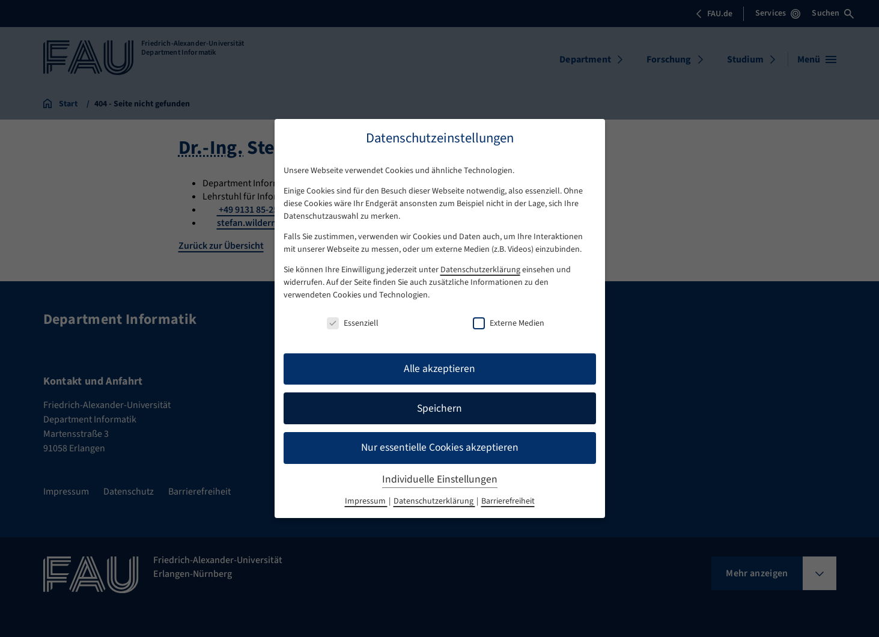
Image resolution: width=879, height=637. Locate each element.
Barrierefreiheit (508, 501)
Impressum (366, 501)
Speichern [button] (439, 408)
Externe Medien (508, 323)
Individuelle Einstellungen (439, 479)
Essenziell (353, 323)
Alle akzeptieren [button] (439, 368)
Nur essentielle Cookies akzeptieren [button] (440, 447)
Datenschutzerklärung (480, 270)
